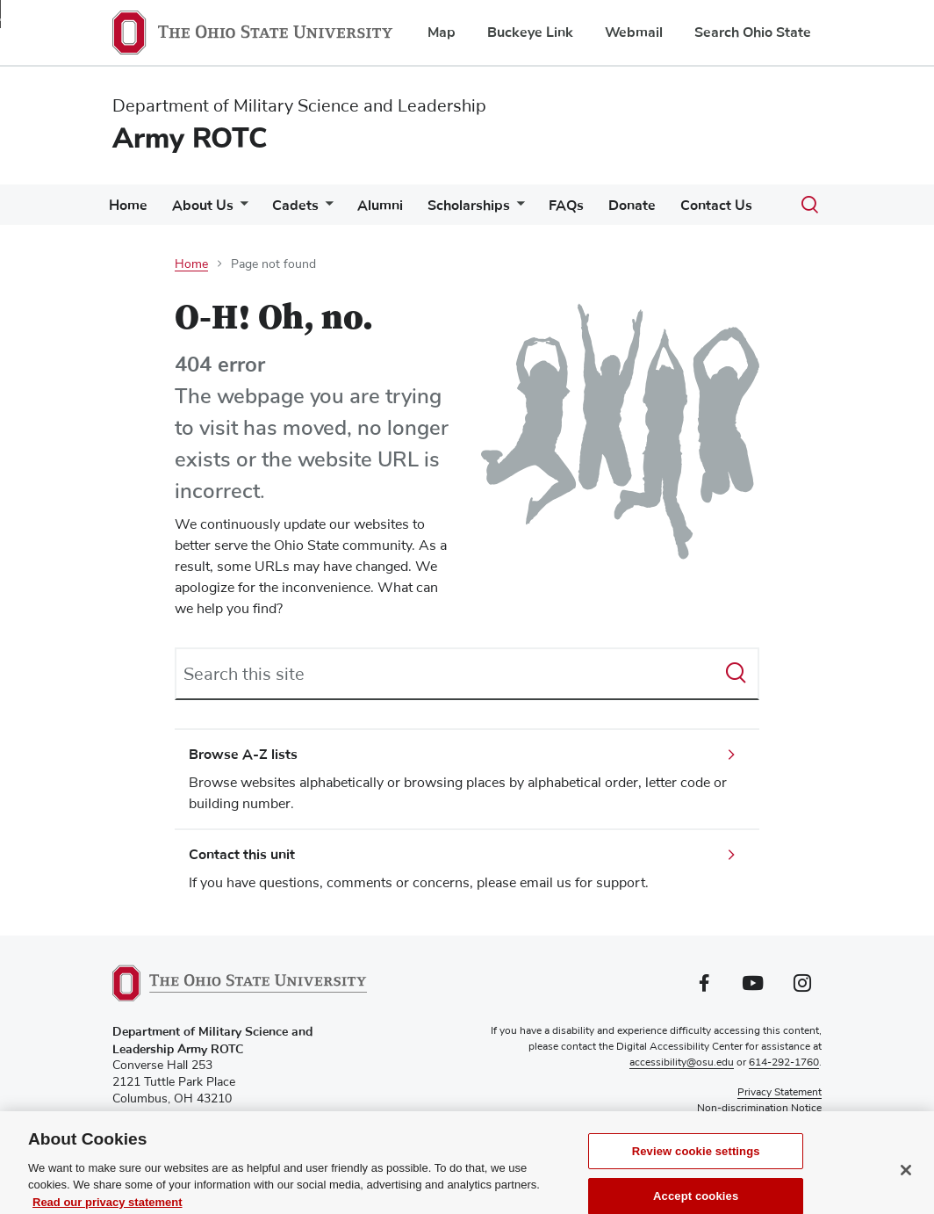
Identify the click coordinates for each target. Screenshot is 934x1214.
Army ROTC (190, 138)
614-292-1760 (784, 1063)
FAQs (566, 205)
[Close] (906, 1184)
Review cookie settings (696, 1164)
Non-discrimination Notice (759, 1108)
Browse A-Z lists (243, 754)
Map (441, 32)
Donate (632, 205)
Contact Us (716, 205)
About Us (203, 205)
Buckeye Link (530, 32)
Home (128, 205)
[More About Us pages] (241, 209)
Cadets (295, 205)
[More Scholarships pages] (517, 209)
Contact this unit (242, 854)
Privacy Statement (779, 1093)
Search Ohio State (752, 32)
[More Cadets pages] (326, 209)
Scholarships (468, 205)
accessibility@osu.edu (681, 1063)
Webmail (634, 32)
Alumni (380, 205)
